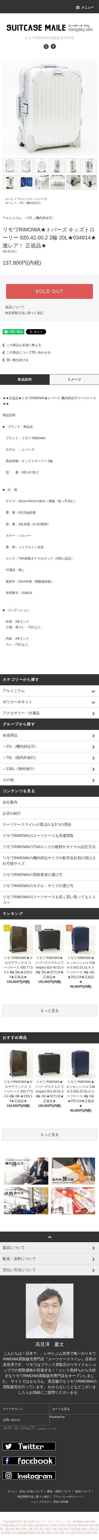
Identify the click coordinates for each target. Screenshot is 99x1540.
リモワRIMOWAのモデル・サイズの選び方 (38, 886)
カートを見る (61, 1408)
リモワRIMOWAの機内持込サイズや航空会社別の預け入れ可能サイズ (49, 861)
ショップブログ (40, 1501)
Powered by (34, 1422)
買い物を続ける (14, 360)
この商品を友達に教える (20, 345)
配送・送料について (59, 1491)
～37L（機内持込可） (30, 202)
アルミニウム (25, 198)
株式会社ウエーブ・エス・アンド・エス (48, 1521)
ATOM (64, 1501)
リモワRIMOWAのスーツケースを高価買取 (38, 835)
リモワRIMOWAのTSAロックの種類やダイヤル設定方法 (49, 847)
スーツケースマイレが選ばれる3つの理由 (37, 824)
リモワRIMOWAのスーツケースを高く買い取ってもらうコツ (49, 900)
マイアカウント (13, 1408)
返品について (14, 307)
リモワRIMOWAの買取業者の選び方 (33, 874)
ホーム (9, 198)
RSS (56, 1501)
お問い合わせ (11, 1419)
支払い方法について (31, 1491)
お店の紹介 (12, 813)
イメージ (74, 379)
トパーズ (41, 198)
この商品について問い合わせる (25, 352)
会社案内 (10, 802)
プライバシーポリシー (66, 1496)
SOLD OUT (49, 291)
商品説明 (25, 379)
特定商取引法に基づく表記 (24, 313)
